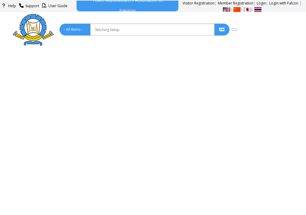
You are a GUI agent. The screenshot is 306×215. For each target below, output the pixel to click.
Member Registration (235, 3)
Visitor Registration (199, 3)
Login (261, 3)
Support (28, 5)
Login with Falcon (283, 3)
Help (8, 5)
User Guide (54, 5)
